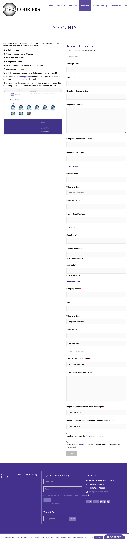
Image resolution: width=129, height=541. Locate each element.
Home (50, 5)
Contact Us (116, 5)
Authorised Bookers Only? (78, 359)
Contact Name (72, 173)
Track (72, 519)
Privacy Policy (84, 444)
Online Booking (100, 5)
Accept (98, 537)
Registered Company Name (77, 91)
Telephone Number (74, 187)
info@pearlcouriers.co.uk (98, 492)
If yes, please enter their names (79, 372)
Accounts (85, 5)
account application (24, 77)
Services (73, 5)
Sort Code (71, 265)
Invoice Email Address (76, 214)
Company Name (73, 289)
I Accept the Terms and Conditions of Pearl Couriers (65, 495)
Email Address (73, 200)
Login (47, 500)
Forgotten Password (51, 504)
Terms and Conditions (94, 436)
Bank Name (71, 235)
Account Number (74, 249)
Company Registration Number (79, 139)
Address (70, 77)
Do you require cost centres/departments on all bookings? (91, 420)
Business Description (75, 152)
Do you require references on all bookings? (85, 407)
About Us (61, 5)
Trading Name (72, 64)
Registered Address (74, 105)
